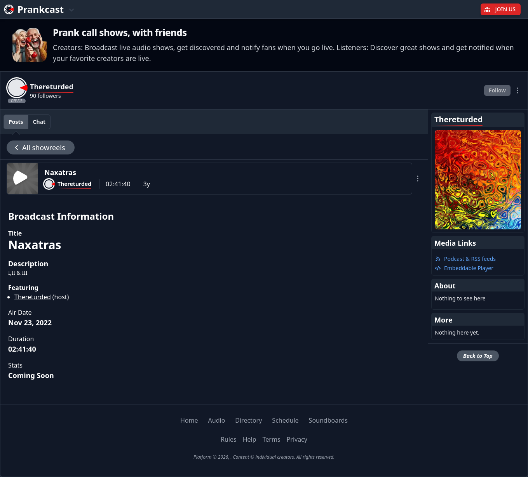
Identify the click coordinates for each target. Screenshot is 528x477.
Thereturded (32, 297)
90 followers (45, 95)
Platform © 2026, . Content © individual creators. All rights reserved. (264, 457)
